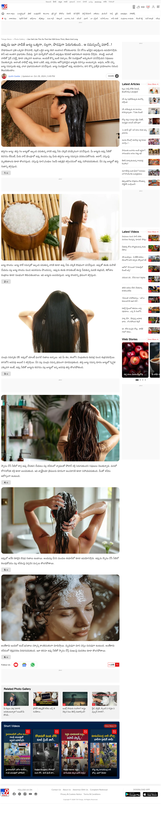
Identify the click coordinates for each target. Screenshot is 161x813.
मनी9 (105, 1)
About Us (67, 790)
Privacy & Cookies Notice (71, 794)
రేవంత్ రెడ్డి (139, 18)
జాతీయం (96, 13)
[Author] (4, 76)
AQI (143, 7)
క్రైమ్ (116, 13)
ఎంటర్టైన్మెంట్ (21, 13)
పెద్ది (5, 18)
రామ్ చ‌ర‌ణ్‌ (114, 18)
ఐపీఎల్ (79, 18)
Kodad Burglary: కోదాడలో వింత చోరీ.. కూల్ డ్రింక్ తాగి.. (45, 771)
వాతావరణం (12, 18)
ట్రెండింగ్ (104, 13)
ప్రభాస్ (86, 18)
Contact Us (56, 790)
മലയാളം (98, 1)
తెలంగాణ (46, 13)
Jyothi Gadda (14, 76)
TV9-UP (111, 1)
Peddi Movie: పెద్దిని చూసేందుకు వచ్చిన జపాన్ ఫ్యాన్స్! (74, 771)
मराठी (65, 1)
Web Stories (129, 339)
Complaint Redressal (99, 790)
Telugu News (6, 39)
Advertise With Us (80, 790)
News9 (48, 1)
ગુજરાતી (72, 1)
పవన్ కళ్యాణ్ (149, 18)
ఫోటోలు (61, 13)
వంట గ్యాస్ (50, 18)
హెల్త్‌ (111, 13)
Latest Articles (131, 84)
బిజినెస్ (69, 13)
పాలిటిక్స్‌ (132, 13)
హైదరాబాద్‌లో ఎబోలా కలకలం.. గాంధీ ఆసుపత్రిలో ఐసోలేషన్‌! (16, 771)
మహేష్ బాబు (104, 18)
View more (110, 726)
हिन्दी (55, 1)
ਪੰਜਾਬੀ (85, 1)
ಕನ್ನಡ (60, 1)
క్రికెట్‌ (29, 13)
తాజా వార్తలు (11, 13)
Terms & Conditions (92, 794)
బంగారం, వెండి (69, 18)
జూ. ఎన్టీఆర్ (94, 18)
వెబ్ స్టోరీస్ (76, 13)
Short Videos (12, 726)
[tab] (137, 380)
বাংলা (79, 1)
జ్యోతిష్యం (42, 18)
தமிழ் (91, 1)
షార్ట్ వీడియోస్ (86, 13)
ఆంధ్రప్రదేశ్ (37, 13)
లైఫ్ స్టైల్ (54, 13)
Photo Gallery (19, 39)
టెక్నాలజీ (59, 18)
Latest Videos (130, 231)
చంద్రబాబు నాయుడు (127, 18)
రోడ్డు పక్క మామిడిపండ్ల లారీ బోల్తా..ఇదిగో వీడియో (101, 771)
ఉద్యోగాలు (33, 18)
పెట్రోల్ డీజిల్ (23, 18)
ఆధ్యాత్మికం (124, 13)
